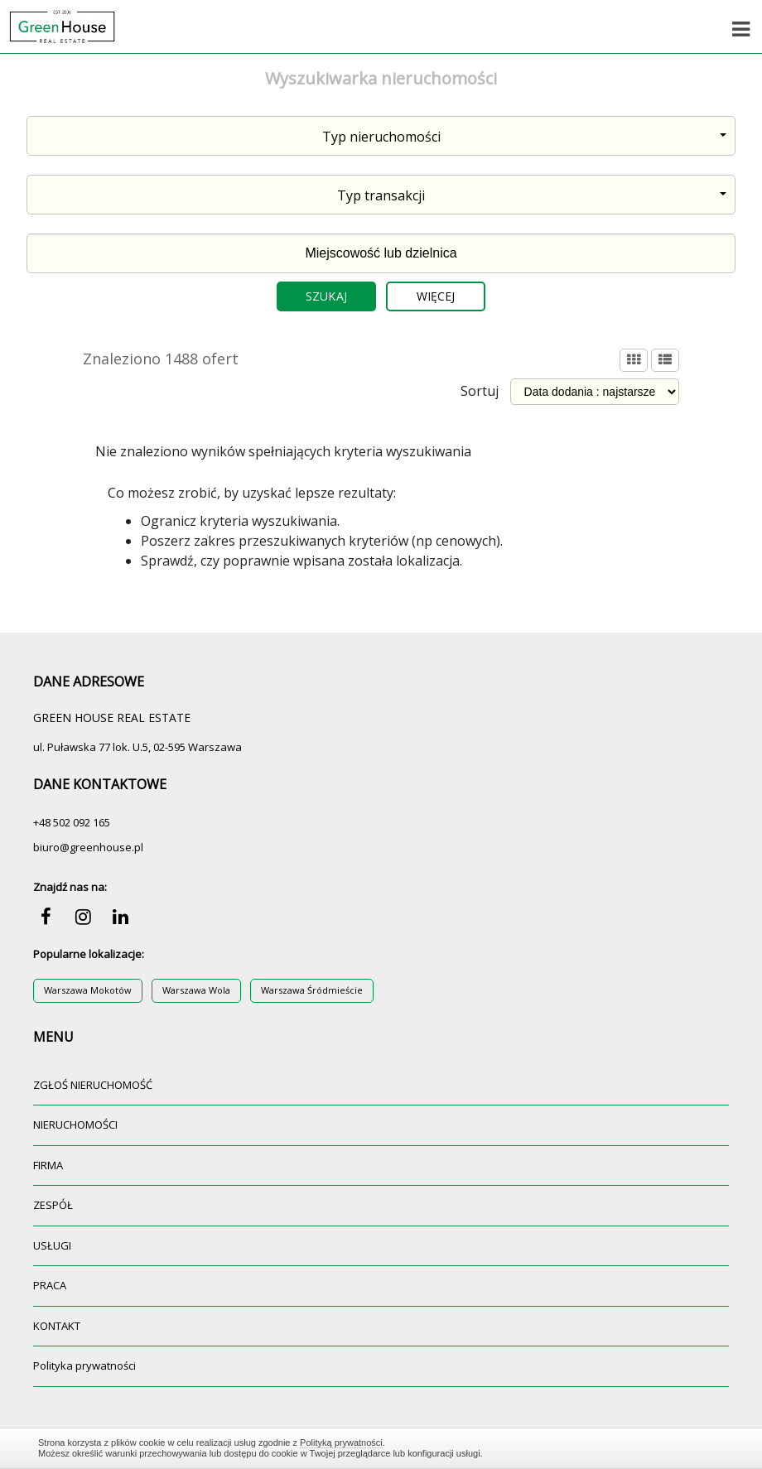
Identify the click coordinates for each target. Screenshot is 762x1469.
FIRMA (48, 1165)
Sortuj (480, 391)
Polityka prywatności (84, 1365)
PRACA (49, 1285)
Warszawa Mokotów (88, 990)
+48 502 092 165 (71, 822)
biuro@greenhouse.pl (88, 847)
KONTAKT (56, 1325)
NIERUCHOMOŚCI (75, 1124)
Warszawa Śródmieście (312, 990)
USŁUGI (52, 1245)
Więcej (436, 296)
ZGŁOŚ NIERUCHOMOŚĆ (92, 1084)
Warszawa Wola (196, 990)
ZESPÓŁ (53, 1204)
